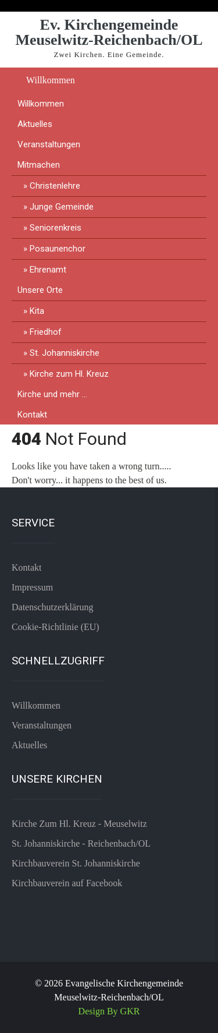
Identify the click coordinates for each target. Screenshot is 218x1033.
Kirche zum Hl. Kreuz (69, 374)
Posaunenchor (57, 248)
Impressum (32, 587)
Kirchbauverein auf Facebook (67, 883)
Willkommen (50, 80)
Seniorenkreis (55, 227)
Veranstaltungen (48, 144)
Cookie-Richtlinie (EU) (55, 627)
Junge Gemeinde (62, 206)
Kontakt (32, 414)
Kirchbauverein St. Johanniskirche (76, 863)
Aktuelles (34, 124)
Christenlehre (55, 186)
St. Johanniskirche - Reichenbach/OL (81, 843)
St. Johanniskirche (64, 353)
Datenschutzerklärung (52, 607)
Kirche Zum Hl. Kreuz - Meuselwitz (79, 824)
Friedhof (46, 332)
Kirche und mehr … (52, 394)
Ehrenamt (48, 269)
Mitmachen (38, 165)
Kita (37, 311)
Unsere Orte (40, 290)
